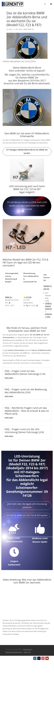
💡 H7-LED (27, 297)
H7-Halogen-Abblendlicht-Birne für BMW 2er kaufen (27, 151)
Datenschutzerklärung (13, 652)
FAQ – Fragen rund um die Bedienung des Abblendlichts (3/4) (26, 391)
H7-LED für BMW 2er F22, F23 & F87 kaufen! (27, 515)
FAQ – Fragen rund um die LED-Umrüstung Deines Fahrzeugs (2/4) (24, 430)
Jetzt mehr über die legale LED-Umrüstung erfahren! (27, 506)
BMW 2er (31, 29)
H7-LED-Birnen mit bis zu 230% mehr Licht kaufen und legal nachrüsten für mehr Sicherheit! (27, 206)
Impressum (27, 649)
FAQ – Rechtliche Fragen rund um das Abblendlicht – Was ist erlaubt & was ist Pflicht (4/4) (27, 410)
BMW (25, 29)
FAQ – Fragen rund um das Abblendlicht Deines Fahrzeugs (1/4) (25, 372)
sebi (10, 29)
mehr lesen (9, 378)
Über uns (27, 652)
